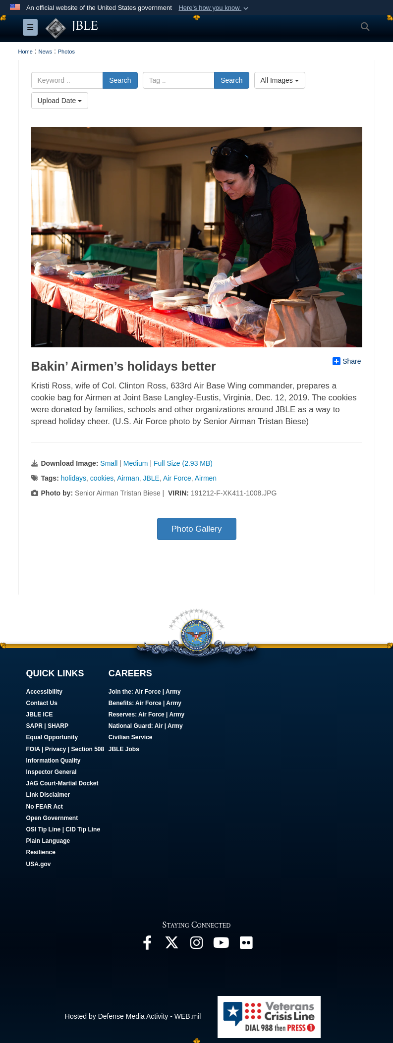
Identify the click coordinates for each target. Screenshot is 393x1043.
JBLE (151, 478)
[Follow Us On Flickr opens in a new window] (246, 945)
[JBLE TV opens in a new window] (221, 945)
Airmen (206, 478)
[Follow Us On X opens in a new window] (172, 945)
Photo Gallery (196, 529)
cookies (101, 478)
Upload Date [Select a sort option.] (60, 101)
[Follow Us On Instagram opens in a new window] (196, 945)
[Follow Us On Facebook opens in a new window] (147, 945)
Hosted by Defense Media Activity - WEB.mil (133, 1016)
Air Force (177, 478)
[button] (214, 8)
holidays (73, 478)
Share (347, 361)
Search (120, 80)
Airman (128, 478)
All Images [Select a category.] (280, 80)
